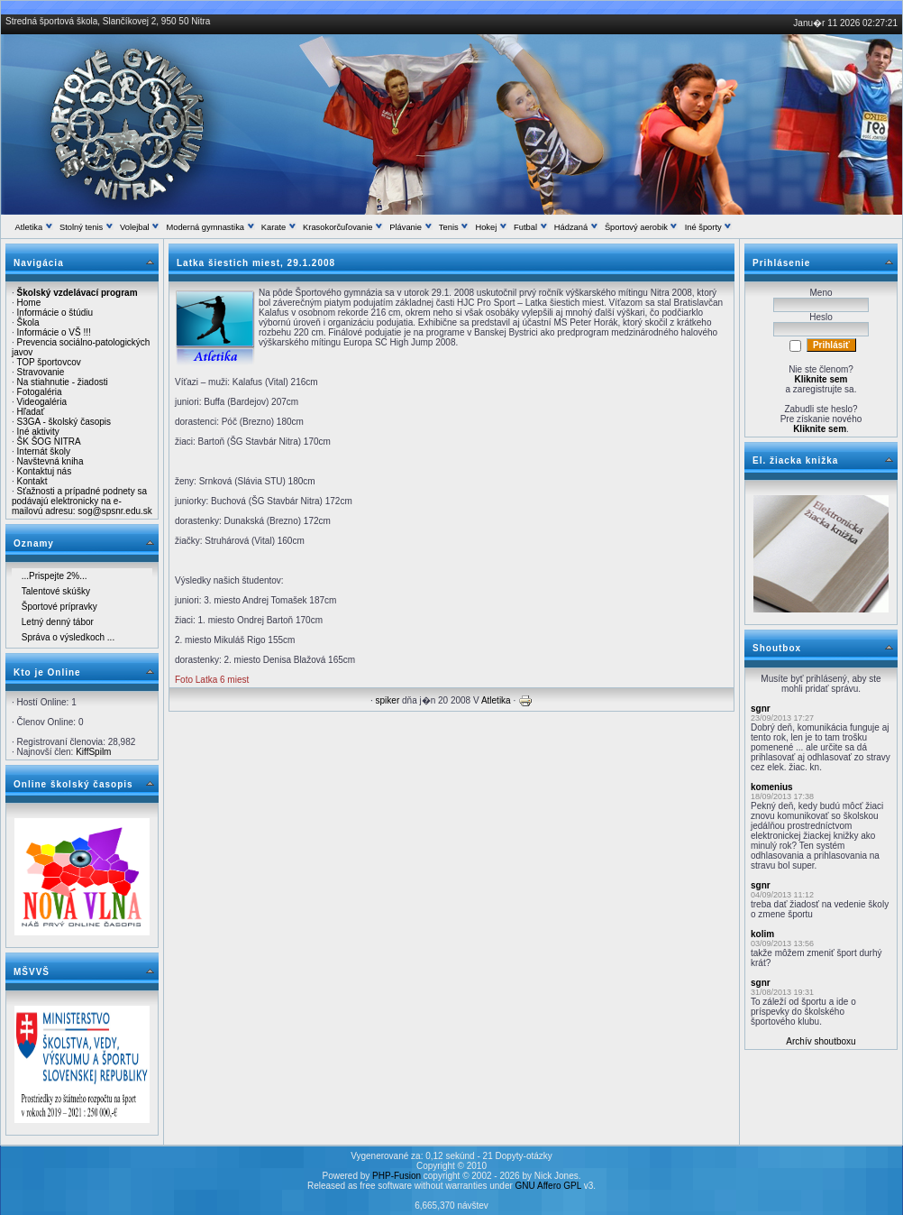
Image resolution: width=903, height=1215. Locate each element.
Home (29, 303)
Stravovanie (41, 372)
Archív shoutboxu (820, 1041)
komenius (772, 787)
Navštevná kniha (50, 461)
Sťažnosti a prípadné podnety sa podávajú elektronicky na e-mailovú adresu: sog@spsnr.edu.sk (82, 501)
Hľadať (31, 412)
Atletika (496, 700)
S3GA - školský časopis (64, 422)
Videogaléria (42, 402)
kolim (762, 934)
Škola (28, 322)
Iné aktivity (38, 432)
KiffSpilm (93, 752)
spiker (388, 700)
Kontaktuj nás (44, 471)
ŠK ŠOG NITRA (49, 441)
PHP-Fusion (396, 1176)
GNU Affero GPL (548, 1186)
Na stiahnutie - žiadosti (62, 382)
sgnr (761, 708)
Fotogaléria (39, 392)
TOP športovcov (48, 362)
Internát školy (43, 451)
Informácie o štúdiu (55, 313)
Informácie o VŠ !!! (54, 332)
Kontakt (32, 481)
